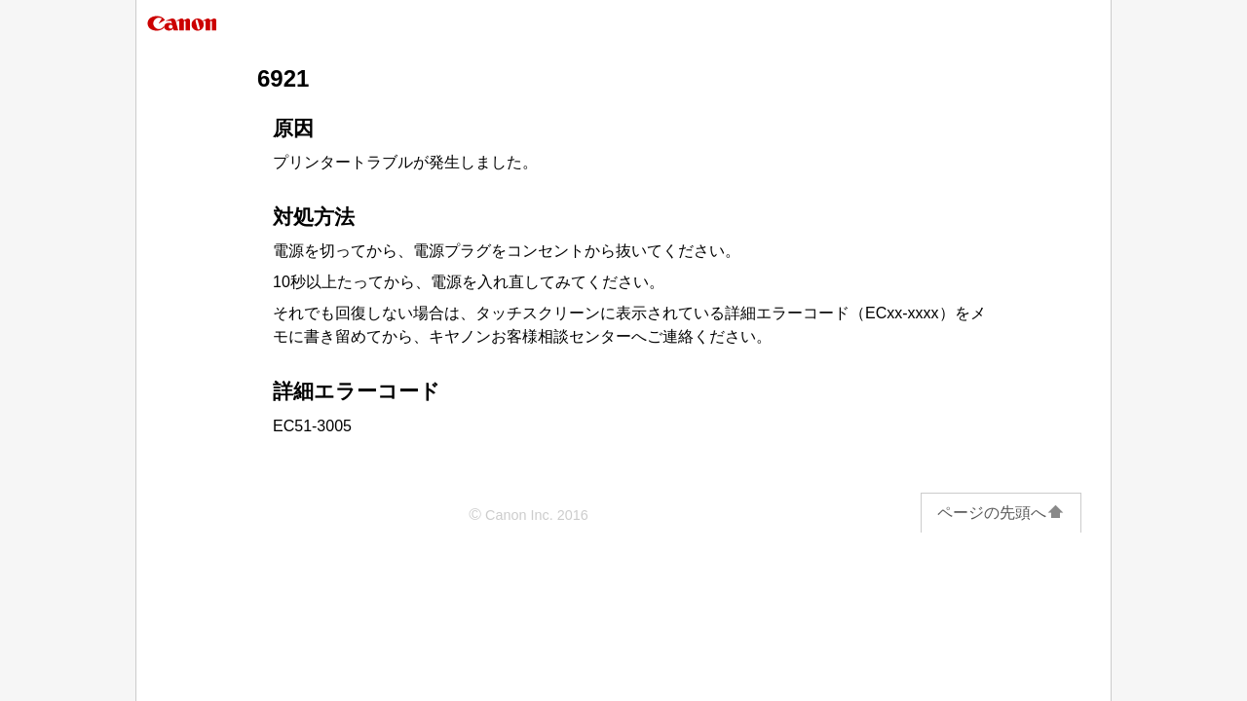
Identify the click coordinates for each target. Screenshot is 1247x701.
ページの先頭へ (1001, 512)
